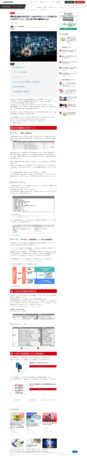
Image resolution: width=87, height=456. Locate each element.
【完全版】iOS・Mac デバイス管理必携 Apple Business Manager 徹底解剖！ (71, 106)
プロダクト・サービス (33, 2)
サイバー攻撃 (44, 7)
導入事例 (42, 2)
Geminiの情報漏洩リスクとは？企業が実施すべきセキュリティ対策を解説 (69, 68)
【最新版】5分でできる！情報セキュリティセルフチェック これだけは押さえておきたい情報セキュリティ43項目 (72, 39)
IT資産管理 (39, 7)
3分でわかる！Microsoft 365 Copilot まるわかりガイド (71, 84)
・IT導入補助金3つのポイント (18, 67)
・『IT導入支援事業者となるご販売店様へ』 (21, 91)
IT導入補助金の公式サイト (38, 262)
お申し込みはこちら (47, 370)
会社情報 (58, 2)
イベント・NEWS (60, 7)
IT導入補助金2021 (16, 218)
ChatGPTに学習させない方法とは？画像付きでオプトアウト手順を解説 (69, 51)
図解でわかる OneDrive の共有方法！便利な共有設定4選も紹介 (69, 62)
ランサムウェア (46, 434)
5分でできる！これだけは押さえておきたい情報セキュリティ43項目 (71, 91)
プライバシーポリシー (14, 452)
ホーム (11, 9)
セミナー (47, 2)
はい (75, 451)
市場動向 (16, 22)
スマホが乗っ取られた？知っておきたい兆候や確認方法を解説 (69, 74)
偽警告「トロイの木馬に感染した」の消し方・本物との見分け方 (69, 57)
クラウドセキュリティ (52, 7)
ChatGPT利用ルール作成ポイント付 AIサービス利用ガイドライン (72, 98)
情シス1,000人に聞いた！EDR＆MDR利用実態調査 (71, 113)
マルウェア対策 (46, 435)
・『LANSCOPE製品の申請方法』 (19, 86)
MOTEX (12, 22)
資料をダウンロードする (71, 86)
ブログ (53, 2)
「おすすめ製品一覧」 (31, 121)
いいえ (69, 451)
